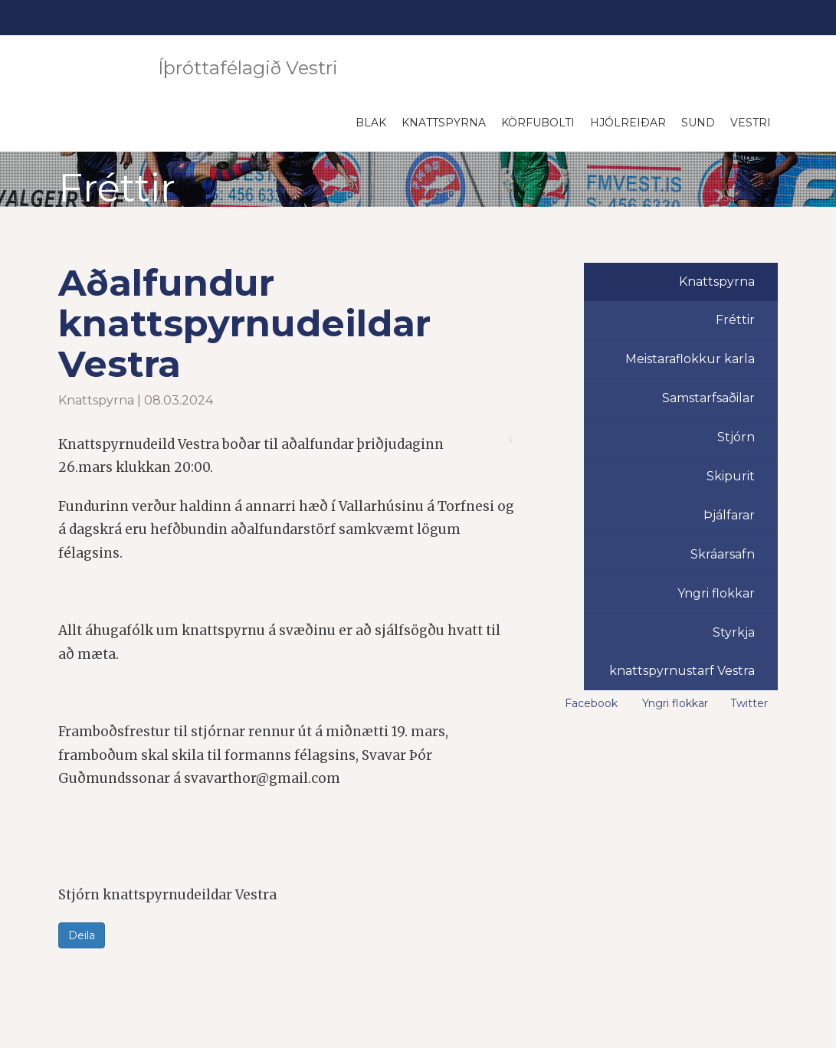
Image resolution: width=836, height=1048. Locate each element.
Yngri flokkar (716, 593)
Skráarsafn (722, 554)
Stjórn (736, 437)
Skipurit (731, 476)
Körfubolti (538, 122)
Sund (698, 122)
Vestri (750, 122)
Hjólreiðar (628, 122)
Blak (371, 122)
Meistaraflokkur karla (690, 359)
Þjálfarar (729, 515)
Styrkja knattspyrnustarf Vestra (682, 651)
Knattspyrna (444, 122)
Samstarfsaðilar (708, 398)
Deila (81, 935)
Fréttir (735, 320)
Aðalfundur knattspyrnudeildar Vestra (244, 323)
